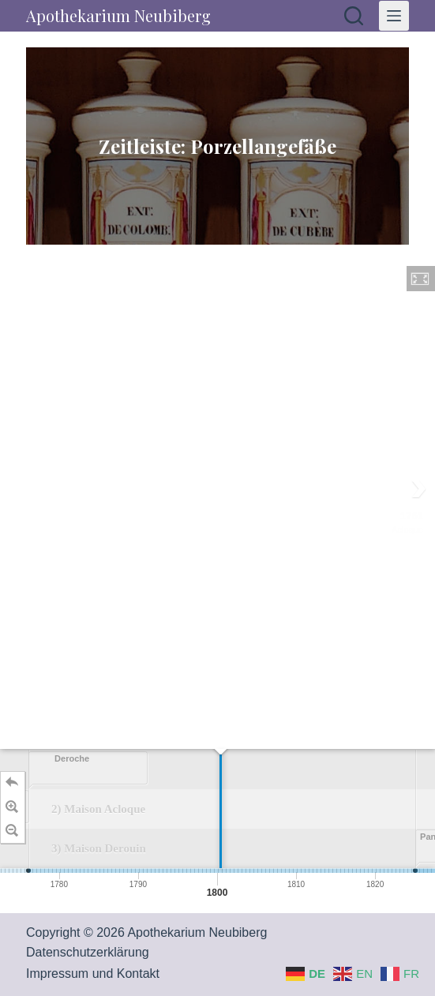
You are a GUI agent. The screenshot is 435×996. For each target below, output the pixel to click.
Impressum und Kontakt (92, 973)
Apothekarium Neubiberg (118, 15)
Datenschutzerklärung (87, 952)
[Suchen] (353, 15)
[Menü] (394, 16)
